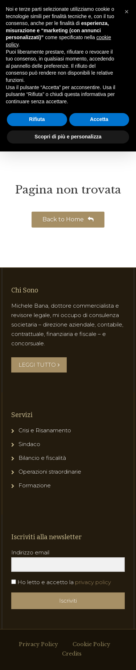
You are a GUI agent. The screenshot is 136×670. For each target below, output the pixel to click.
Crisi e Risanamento (44, 430)
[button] (126, 11)
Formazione (34, 485)
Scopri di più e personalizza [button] (67, 137)
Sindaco (29, 444)
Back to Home (68, 219)
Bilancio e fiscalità (42, 457)
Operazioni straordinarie (49, 471)
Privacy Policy (38, 644)
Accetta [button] (99, 119)
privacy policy (93, 582)
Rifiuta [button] (37, 119)
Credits (72, 653)
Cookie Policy (91, 644)
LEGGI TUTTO (38, 364)
